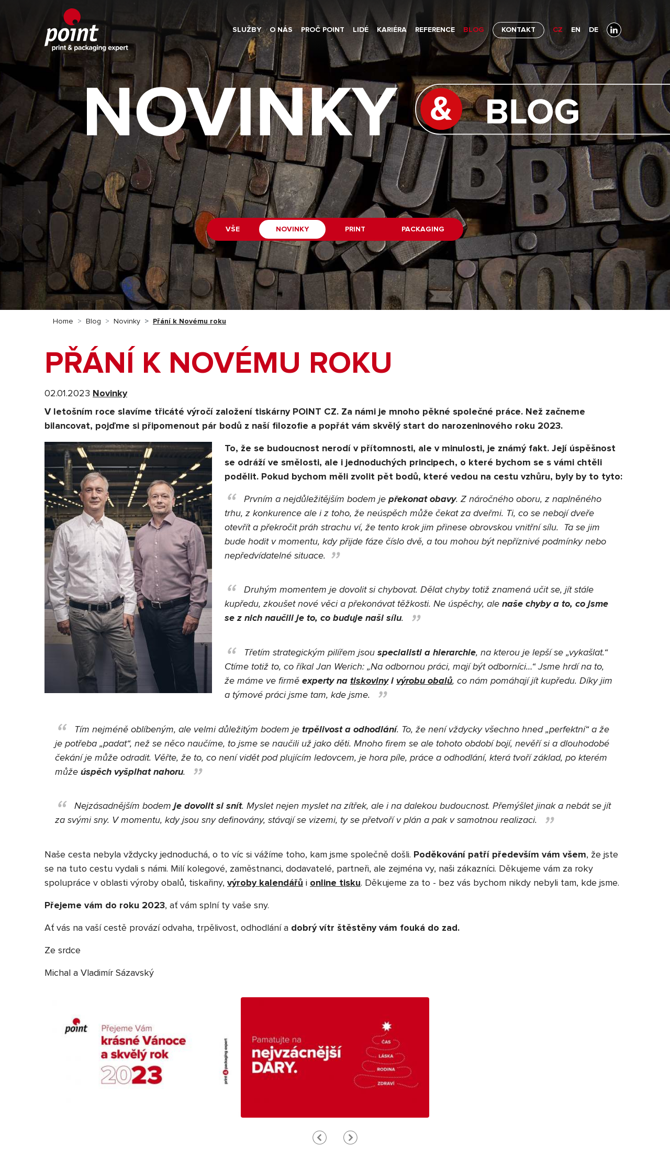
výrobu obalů (424, 681)
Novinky (292, 229)
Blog (473, 30)
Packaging (422, 229)
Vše (233, 229)
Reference (435, 30)
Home (63, 321)
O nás (281, 30)
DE (593, 30)
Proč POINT (322, 30)
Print (355, 229)
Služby (246, 30)
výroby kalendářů (265, 883)
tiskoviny (369, 681)
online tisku (335, 883)
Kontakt (518, 30)
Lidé (360, 30)
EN (575, 30)
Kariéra (392, 30)
